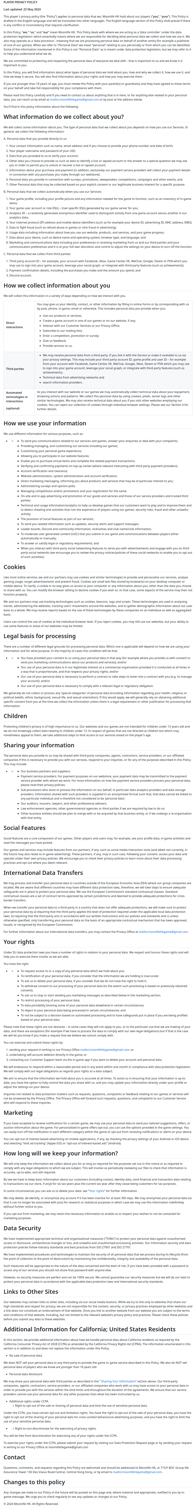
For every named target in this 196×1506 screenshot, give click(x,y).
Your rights (96, 1191)
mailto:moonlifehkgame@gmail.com (74, 99)
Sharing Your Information (118, 1381)
